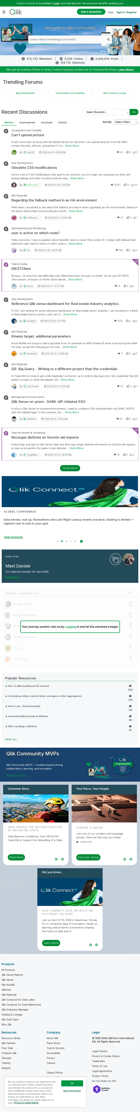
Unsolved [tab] (46, 122)
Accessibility (53, 1053)
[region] (45, 1092)
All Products (8, 969)
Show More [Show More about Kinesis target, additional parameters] (70, 347)
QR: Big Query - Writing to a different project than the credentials (64, 369)
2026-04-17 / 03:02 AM (58, 217)
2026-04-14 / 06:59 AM (58, 454)
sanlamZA (32, 353)
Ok (72, 1083)
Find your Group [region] (88, 857)
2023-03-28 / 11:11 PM (52, 320)
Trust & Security (56, 1048)
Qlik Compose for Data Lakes (18, 999)
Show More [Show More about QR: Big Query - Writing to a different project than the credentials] (68, 379)
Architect (31, 321)
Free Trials (7, 1048)
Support (6, 1067)
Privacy (51, 1058)
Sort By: (107, 122)
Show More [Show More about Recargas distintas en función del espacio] (76, 448)
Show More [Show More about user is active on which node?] (75, 243)
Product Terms (100, 1076)
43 (120, 152)
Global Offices (55, 1072)
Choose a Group (89, 827)
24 (120, 217)
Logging (70, 626)
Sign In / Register (126, 12)
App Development (25, 93)
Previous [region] (56, 859)
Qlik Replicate (19, 195)
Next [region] (62, 859)
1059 (118, 320)
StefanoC (31, 419)
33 (120, 386)
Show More (70, 468)
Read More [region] (16, 857)
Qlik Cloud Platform (12, 974)
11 (120, 353)
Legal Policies (99, 1051)
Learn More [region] (51, 943)
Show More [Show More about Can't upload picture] (72, 145)
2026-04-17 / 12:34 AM (56, 386)
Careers (51, 1063)
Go (134, 112)
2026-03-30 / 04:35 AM (48, 250)
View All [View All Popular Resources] (11, 739)
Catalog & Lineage (12, 1014)
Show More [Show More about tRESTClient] (75, 279)
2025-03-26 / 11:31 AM (57, 184)
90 (119, 418)
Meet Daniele (18, 566)
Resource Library (11, 1038)
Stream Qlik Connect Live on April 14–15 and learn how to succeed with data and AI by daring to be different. (70, 521)
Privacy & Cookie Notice (106, 1056)
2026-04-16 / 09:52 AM (52, 152)
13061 (115, 184)
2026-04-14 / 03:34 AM (54, 418)
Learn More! (126, 69)
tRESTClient (21, 269)
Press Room (53, 1043)
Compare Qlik (9, 1053)
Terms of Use (99, 1066)
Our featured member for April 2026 (27, 571)
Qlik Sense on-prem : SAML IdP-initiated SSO (48, 402)
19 (117, 286)
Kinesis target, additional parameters (41, 336)
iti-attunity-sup (34, 217)
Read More (12, 577)
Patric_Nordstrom (35, 185)
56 (117, 454)
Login (56, 3)
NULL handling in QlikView (22, 726)
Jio (28, 250)
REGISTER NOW (13, 537)
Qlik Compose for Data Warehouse (21, 1004)
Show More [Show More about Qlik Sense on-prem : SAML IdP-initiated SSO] (72, 412)
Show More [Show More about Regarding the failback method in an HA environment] (76, 211)
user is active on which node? (35, 233)
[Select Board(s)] (106, 112)
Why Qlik (6, 1024)
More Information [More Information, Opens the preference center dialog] (72, 1090)
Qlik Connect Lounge (114, 93)
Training (6, 1063)
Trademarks (98, 1061)
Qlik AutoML (8, 984)
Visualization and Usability (70, 93)
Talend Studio (19, 264)
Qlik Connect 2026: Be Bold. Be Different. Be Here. (67, 912)
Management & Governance (27, 396)
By (27, 152)
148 (119, 250)
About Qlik (52, 1038)
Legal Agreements (102, 1071)
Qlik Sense (7, 979)
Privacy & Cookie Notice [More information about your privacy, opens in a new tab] (26, 1103)
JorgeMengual (34, 454)
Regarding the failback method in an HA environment (54, 200)
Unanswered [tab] (27, 122)
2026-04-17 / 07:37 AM (51, 286)
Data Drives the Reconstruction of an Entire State (35, 829)
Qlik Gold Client (10, 1019)
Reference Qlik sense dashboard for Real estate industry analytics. (65, 304)
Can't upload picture (27, 135)
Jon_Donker (33, 386)
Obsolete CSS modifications (34, 168)
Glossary (6, 1058)
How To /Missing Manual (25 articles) (28, 686)
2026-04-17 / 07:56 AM (55, 353)
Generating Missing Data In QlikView (28, 716)
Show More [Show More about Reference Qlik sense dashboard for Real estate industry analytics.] (70, 314)
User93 (30, 152)
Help (110, 12)
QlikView (6, 989)
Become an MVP (16, 775)
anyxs (30, 286)
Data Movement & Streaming (28, 432)
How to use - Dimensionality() (24, 706)
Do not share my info (104, 1081)
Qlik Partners (9, 1043)
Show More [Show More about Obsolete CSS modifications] (77, 178)
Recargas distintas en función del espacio (45, 437)
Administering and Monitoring (28, 228)
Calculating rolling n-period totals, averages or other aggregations (45, 696)
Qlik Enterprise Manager (15, 1009)
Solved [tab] (62, 122)
